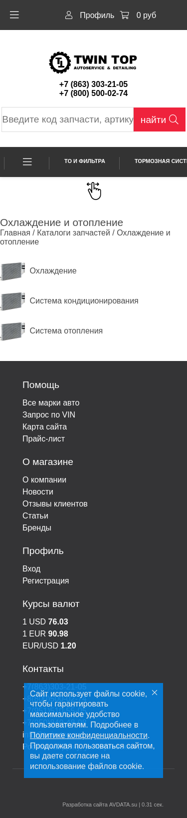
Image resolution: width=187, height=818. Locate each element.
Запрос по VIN (48, 414)
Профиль (90, 15)
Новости (37, 492)
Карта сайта (44, 426)
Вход (31, 568)
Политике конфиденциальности (89, 735)
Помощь (40, 385)
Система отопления (51, 330)
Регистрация (45, 580)
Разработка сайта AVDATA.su (99, 805)
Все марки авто (50, 402)
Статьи (35, 516)
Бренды (36, 528)
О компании (44, 480)
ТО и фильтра (84, 161)
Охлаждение (38, 270)
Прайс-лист (43, 438)
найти (160, 119)
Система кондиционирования (69, 300)
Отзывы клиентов (55, 504)
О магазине (47, 461)
